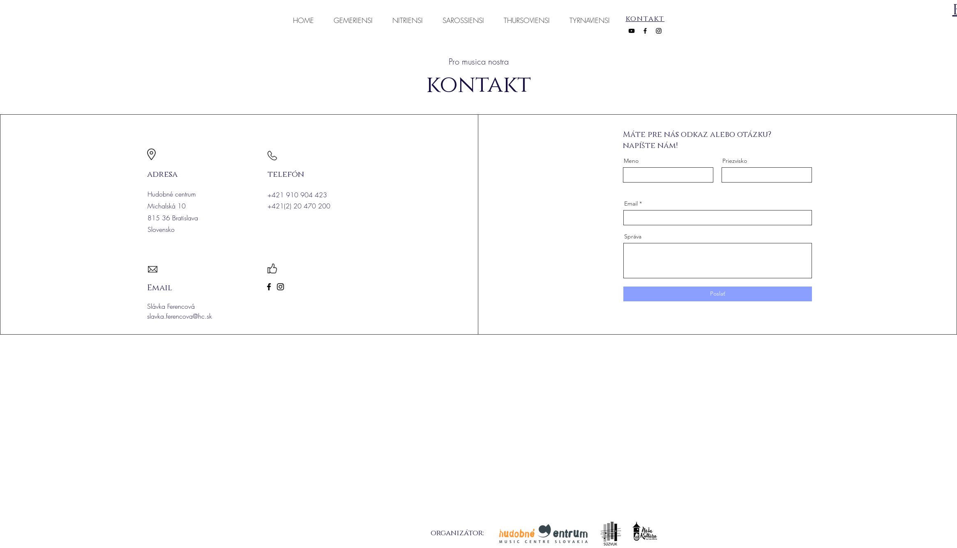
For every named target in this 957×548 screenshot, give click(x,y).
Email (631, 203)
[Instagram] (658, 31)
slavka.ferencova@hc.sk (179, 316)
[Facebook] (645, 31)
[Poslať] (717, 294)
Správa (632, 236)
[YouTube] (631, 31)
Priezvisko (734, 161)
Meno (631, 161)
